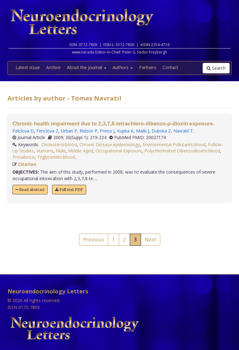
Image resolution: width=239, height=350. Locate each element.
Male (61, 151)
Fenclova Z (47, 131)
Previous (93, 239)
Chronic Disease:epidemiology (109, 144)
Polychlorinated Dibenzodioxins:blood (182, 151)
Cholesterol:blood (59, 144)
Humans (44, 151)
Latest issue (28, 67)
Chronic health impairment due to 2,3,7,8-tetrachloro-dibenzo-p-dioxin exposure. (113, 124)
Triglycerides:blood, (56, 157)
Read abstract (30, 189)
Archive (53, 67)
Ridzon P (88, 131)
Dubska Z (161, 131)
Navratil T (183, 131)
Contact (170, 67)
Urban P (69, 131)
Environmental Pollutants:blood (174, 144)
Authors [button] (123, 67)
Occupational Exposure (119, 151)
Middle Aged (80, 151)
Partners (147, 67)
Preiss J (107, 131)
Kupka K (125, 131)
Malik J (142, 131)
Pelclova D (23, 131)
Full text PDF (69, 189)
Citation (27, 164)
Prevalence (23, 157)
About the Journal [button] (86, 67)
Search (216, 68)
